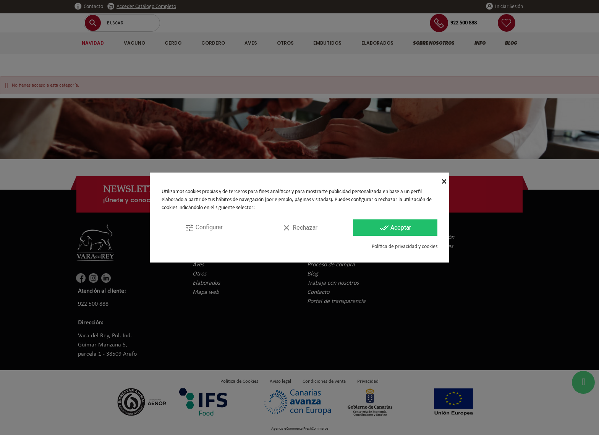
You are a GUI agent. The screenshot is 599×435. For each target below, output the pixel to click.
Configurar (204, 227)
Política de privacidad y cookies (404, 247)
